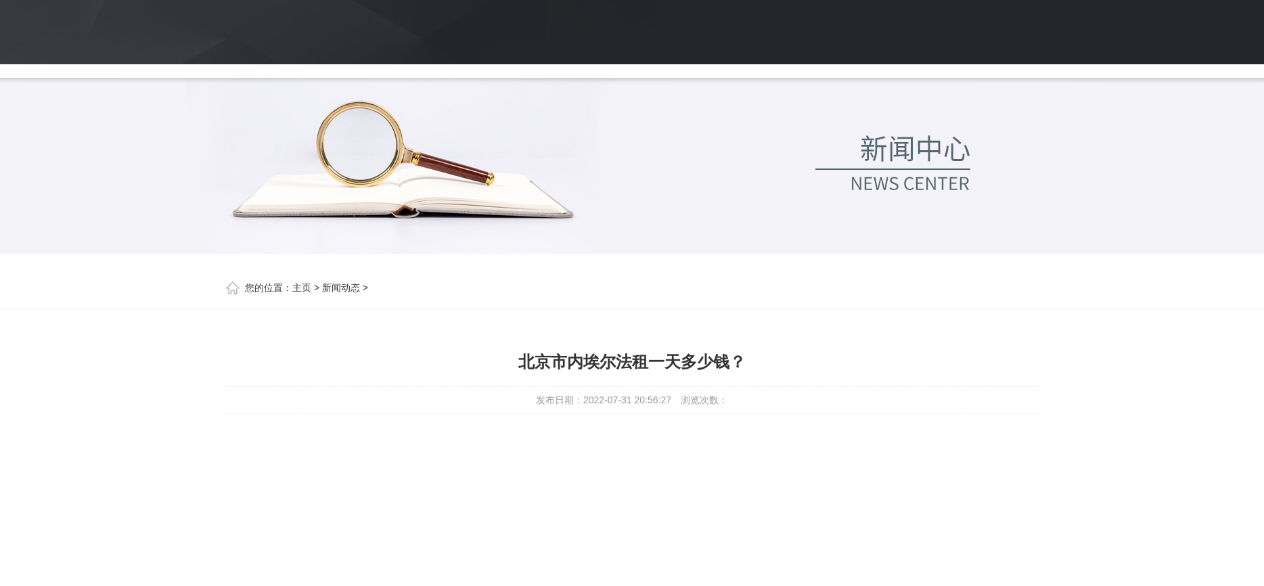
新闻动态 (341, 287)
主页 (301, 287)
